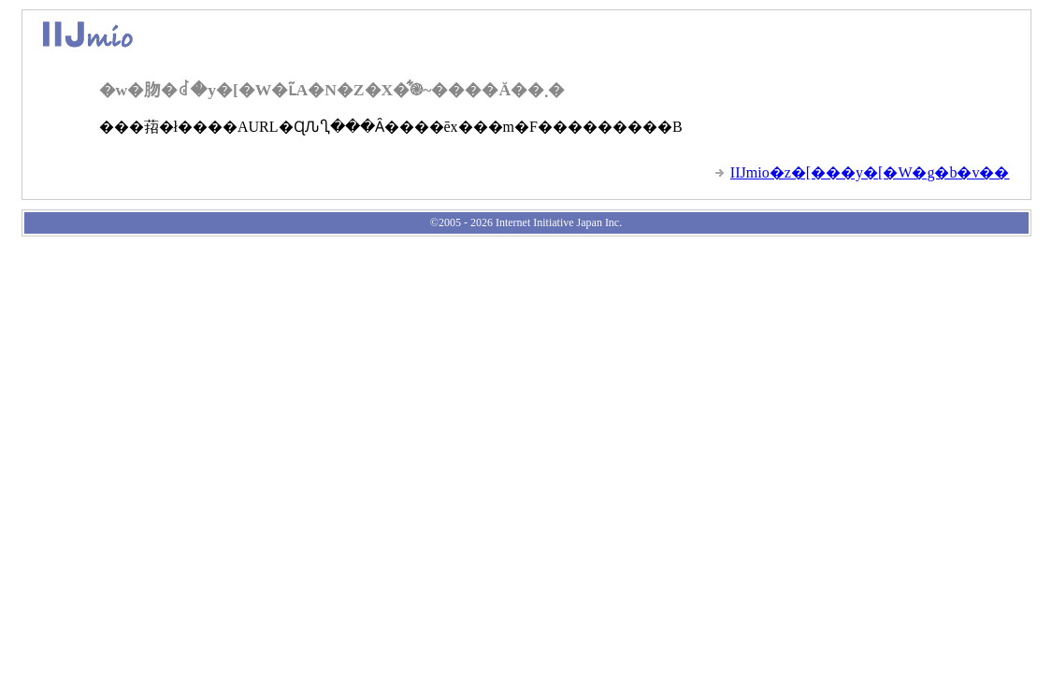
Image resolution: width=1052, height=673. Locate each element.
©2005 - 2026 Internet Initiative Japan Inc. (526, 222)
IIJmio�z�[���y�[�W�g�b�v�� (870, 172)
